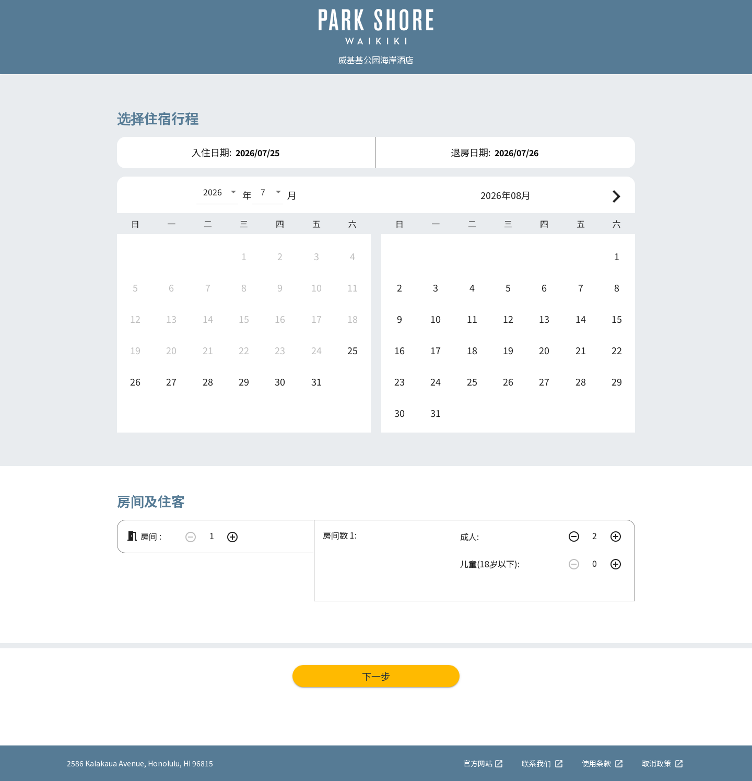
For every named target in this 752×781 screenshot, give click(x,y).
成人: (469, 536)
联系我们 (542, 763)
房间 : (143, 536)
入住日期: (211, 152)
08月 (521, 195)
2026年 (495, 195)
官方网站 (483, 763)
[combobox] (217, 191)
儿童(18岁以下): (490, 563)
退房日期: (470, 152)
